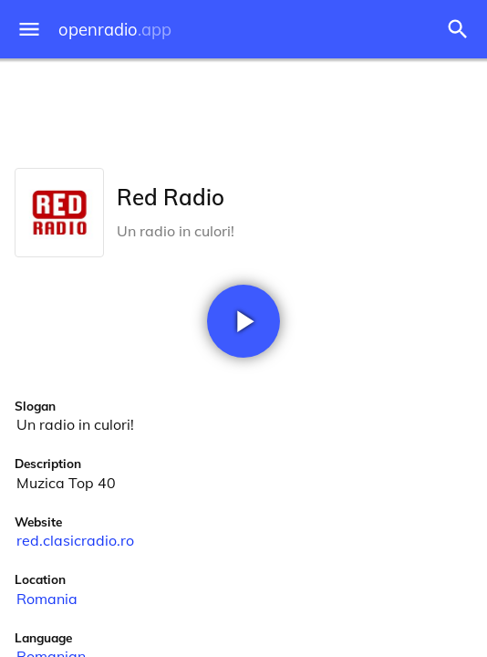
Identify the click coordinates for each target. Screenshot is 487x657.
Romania (47, 598)
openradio (114, 29)
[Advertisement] (243, 109)
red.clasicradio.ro (75, 540)
